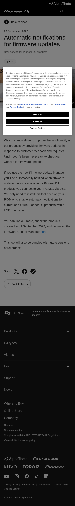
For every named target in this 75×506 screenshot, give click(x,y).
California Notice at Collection (32, 104)
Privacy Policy (16, 107)
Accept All (37, 114)
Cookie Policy (60, 104)
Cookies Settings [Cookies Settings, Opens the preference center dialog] (37, 128)
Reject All (37, 121)
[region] (37, 101)
